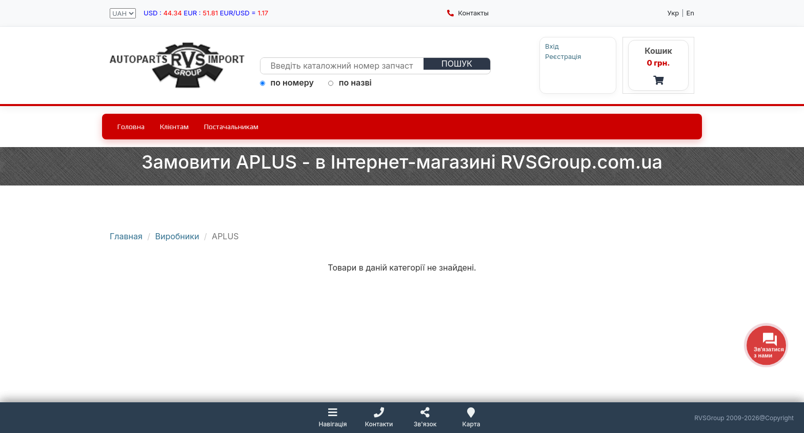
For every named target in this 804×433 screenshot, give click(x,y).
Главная (126, 236)
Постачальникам (231, 126)
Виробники (177, 236)
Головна (131, 126)
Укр (673, 13)
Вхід (552, 46)
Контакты (468, 13)
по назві (350, 82)
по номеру (287, 82)
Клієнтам (174, 126)
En (691, 13)
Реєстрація (563, 56)
